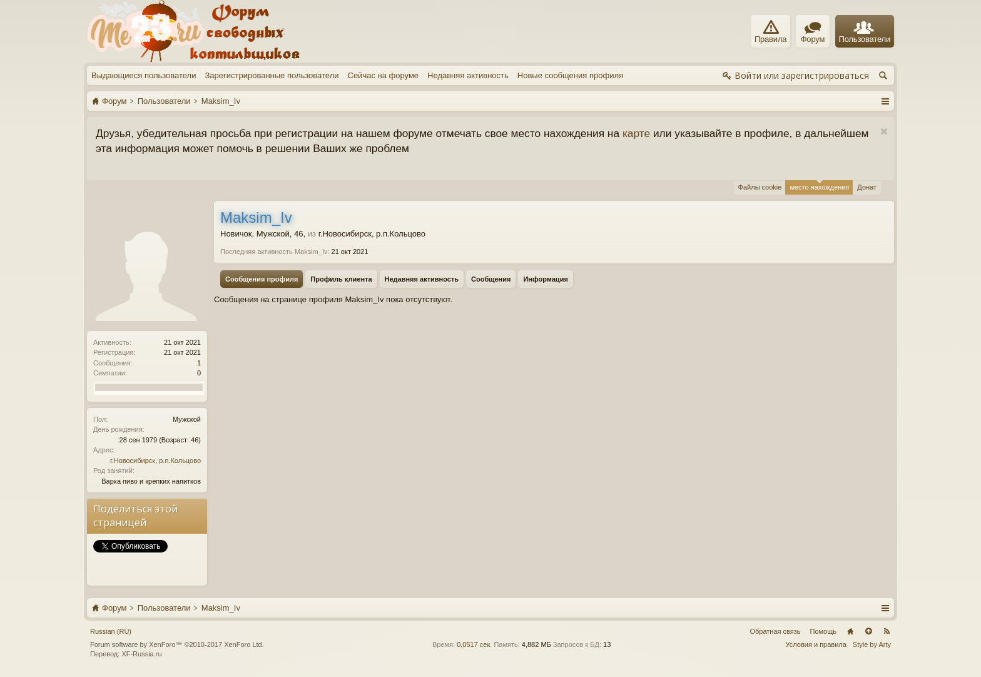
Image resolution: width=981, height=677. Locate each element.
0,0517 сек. (474, 644)
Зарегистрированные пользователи (271, 75)
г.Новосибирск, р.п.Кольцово (155, 460)
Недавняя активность (468, 75)
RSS (886, 631)
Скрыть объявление (883, 131)
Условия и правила (816, 644)
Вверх (868, 631)
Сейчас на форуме (383, 75)
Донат (867, 187)
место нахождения (819, 185)
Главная (850, 631)
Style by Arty (872, 644)
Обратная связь (775, 631)
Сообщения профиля (261, 279)
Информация (545, 279)
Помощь (823, 631)
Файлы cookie (760, 187)
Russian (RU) (110, 631)
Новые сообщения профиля (570, 75)
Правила (770, 32)
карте (636, 133)
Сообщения (491, 279)
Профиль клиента (341, 279)
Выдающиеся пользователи (143, 75)
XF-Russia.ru (141, 654)
